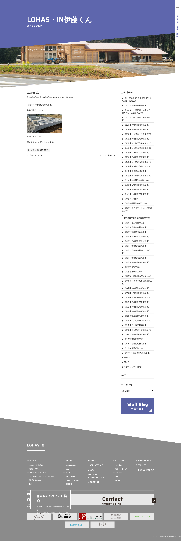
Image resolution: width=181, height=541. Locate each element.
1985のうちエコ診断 (142, 516)
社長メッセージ (121, 469)
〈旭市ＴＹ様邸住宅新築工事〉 (136, 262)
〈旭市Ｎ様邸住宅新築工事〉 (135, 257)
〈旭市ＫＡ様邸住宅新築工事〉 (63, 97)
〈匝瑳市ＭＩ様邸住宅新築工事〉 (137, 147)
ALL (67, 469)
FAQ (31, 484)
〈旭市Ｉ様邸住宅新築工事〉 (135, 227)
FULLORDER (70, 476)
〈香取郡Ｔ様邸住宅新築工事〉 (136, 334)
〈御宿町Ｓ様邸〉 (130, 198)
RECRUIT (141, 465)
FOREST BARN (76, 525)
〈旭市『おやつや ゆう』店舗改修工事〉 (137, 209)
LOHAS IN (41, 444)
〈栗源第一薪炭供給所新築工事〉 (137, 276)
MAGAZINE (94, 481)
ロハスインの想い (36, 465)
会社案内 (118, 465)
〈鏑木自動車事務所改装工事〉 (136, 315)
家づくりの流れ (35, 480)
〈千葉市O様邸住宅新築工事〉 (136, 180)
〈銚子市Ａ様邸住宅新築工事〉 (136, 302)
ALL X (68, 472)
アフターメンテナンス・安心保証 (41, 476)
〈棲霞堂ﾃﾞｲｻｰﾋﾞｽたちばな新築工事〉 (137, 282)
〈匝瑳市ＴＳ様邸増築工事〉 (135, 171)
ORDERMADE (71, 465)
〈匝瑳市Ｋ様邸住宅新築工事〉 (136, 138)
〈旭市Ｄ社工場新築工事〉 (134, 222)
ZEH (117, 476)
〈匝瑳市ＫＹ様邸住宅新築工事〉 (137, 143)
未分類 (126, 357)
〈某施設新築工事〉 (131, 267)
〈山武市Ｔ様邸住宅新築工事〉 (136, 189)
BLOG (91, 469)
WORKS (92, 460)
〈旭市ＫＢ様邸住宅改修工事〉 (136, 241)
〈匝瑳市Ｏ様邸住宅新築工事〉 (136, 152)
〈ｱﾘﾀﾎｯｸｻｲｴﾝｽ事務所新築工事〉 (136, 352)
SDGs (117, 480)
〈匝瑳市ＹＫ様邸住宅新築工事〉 (137, 175)
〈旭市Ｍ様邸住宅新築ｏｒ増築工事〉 (137, 251)
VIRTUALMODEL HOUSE (96, 476)
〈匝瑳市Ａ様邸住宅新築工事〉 (136, 124)
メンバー (118, 472)
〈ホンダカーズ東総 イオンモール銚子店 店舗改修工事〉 (137, 111)
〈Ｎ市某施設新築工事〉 (133, 348)
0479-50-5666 (50, 504)
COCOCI (69, 484)
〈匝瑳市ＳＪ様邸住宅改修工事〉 (137, 166)
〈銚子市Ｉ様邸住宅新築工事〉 (136, 306)
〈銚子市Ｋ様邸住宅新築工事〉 (136, 311)
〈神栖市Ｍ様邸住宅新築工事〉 (136, 288)
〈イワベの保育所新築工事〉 (135, 105)
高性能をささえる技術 (37, 472)
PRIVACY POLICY (145, 469)
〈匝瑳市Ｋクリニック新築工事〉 (137, 134)
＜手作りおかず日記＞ (132, 366)
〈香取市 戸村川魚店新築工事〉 (137, 320)
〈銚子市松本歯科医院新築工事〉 (137, 297)
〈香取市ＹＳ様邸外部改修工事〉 (137, 329)
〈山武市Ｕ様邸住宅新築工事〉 (136, 194)
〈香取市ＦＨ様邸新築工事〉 (135, 325)
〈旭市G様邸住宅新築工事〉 (135, 203)
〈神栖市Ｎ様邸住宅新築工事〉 (136, 292)
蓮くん (126, 362)
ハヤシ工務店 (177, 25)
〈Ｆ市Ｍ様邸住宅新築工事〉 (135, 343)
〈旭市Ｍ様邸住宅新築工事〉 (135, 245)
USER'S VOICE (95, 465)
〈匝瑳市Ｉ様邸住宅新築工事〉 (136, 129)
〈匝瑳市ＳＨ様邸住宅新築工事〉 (137, 161)
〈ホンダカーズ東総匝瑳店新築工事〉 (137, 119)
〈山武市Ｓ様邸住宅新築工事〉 (136, 184)
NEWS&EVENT (143, 460)
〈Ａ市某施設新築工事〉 (133, 339)
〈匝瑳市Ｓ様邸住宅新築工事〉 (136, 157)
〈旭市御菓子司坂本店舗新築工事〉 (137, 217)
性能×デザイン (35, 469)
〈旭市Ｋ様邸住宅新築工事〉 (135, 231)
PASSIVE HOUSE (72, 480)
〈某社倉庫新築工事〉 (132, 271)
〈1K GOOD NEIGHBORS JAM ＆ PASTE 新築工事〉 (137, 99)
